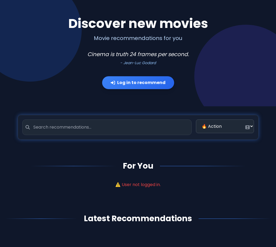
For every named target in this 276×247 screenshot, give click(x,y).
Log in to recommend (138, 82)
